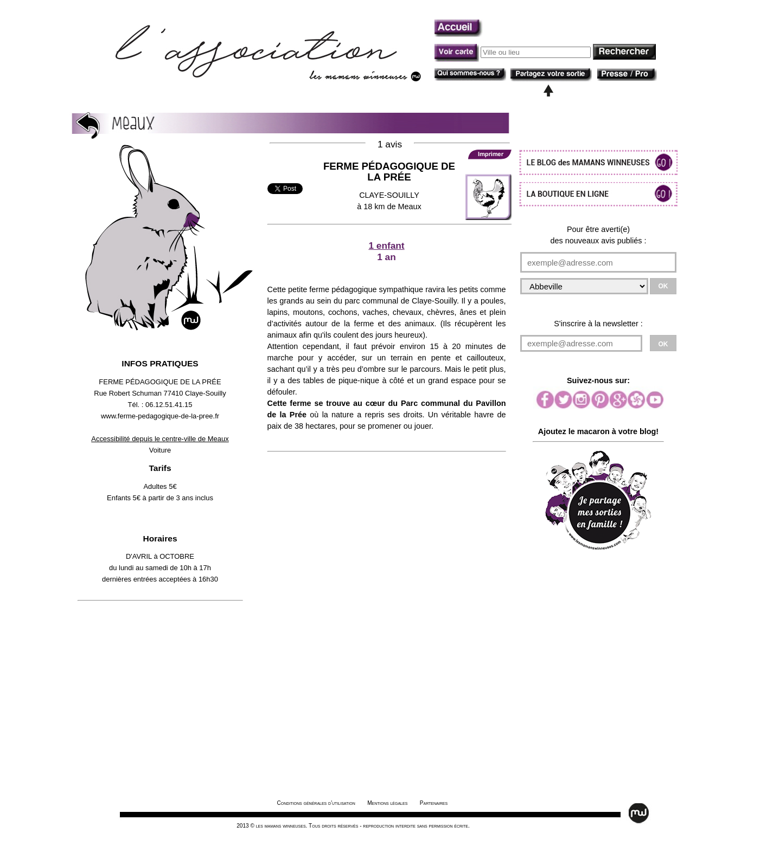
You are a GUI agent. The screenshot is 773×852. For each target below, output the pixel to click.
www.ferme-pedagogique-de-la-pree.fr (160, 416)
